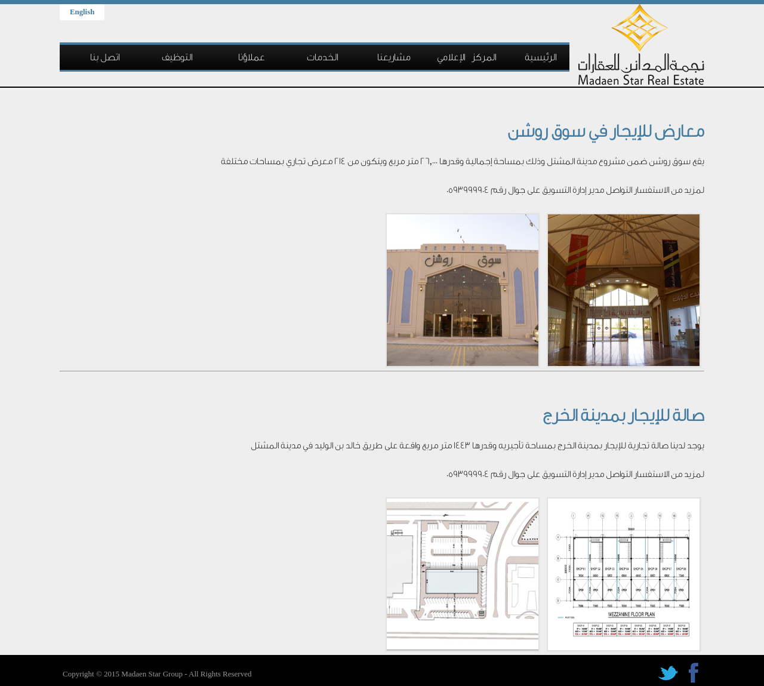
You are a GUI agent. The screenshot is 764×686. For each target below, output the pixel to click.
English (82, 12)
